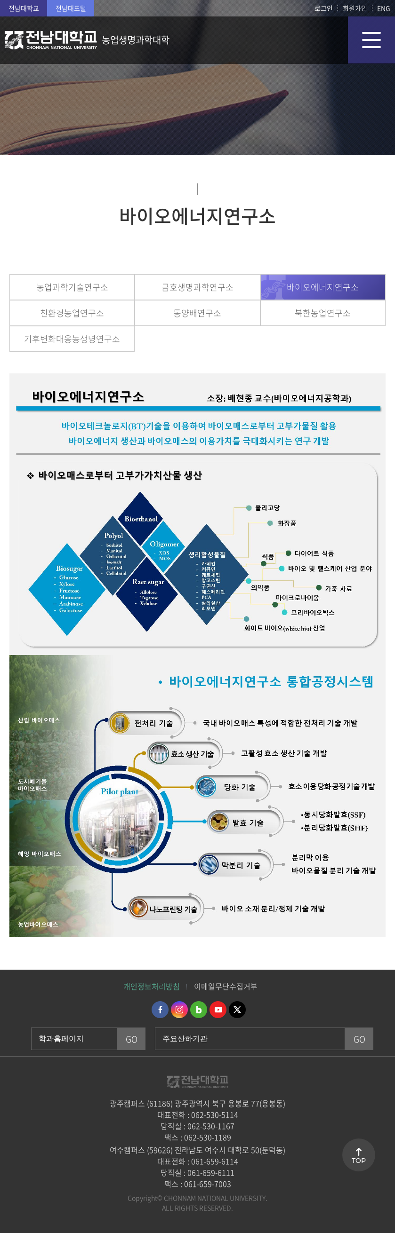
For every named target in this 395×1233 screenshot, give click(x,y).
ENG (383, 8)
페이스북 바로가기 (160, 1009)
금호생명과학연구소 (197, 287)
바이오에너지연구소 (323, 287)
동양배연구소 (197, 313)
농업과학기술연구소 (72, 287)
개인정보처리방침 (151, 986)
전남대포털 (71, 8)
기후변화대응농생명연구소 (72, 338)
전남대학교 (23, 8)
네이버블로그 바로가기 (198, 1009)
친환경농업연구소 (72, 313)
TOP (359, 1160)
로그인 (323, 8)
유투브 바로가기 (218, 1009)
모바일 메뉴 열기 (371, 39)
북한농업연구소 (323, 313)
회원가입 (355, 8)
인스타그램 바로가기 (179, 1009)
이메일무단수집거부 (226, 986)
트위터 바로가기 (237, 1009)
